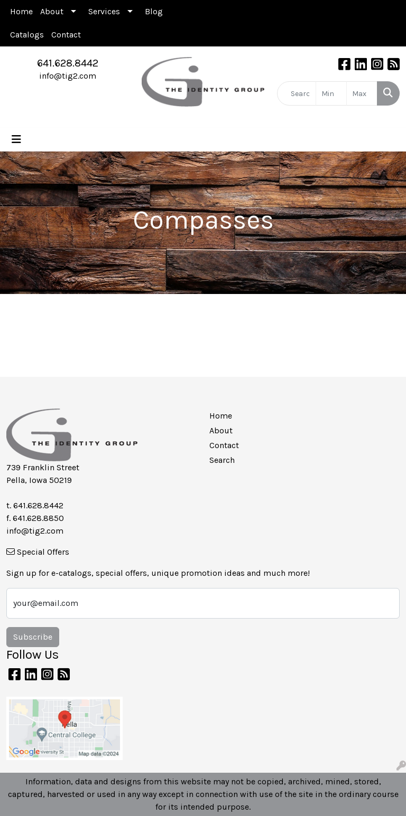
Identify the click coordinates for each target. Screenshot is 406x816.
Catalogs (27, 35)
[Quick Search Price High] (361, 93)
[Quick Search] (296, 93)
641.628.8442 (67, 63)
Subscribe (32, 637)
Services (104, 11)
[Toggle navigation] (16, 139)
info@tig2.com (67, 76)
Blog (154, 11)
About (51, 11)
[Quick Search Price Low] (331, 93)
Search (222, 460)
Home (21, 11)
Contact (66, 35)
